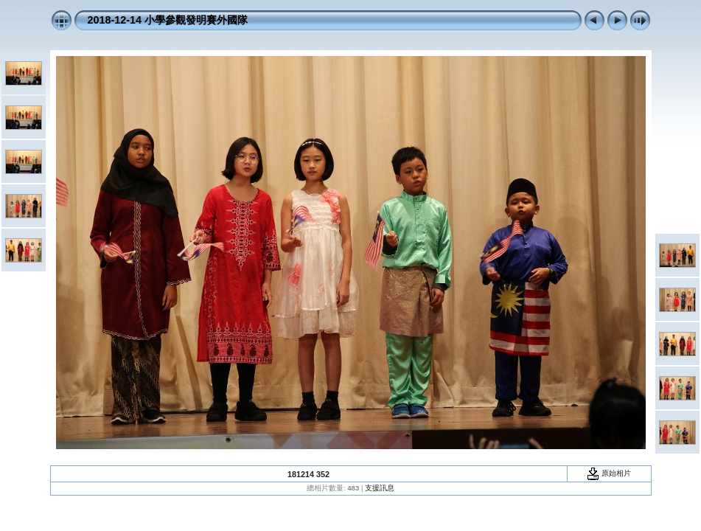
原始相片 (609, 473)
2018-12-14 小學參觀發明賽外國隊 (168, 20)
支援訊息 (379, 488)
